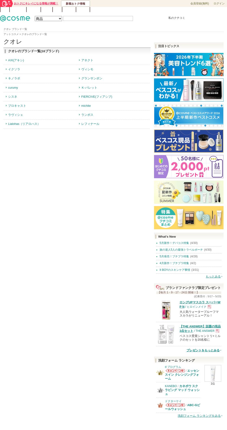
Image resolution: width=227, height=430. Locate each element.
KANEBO (171, 386)
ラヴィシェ (15, 114)
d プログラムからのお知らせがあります (175, 370)
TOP (4, 9)
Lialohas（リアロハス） (24, 124)
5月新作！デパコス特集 (174, 243)
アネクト (87, 60)
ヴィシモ (87, 69)
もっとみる (213, 276)
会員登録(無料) (199, 3)
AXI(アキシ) (16, 60)
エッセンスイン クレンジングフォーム (182, 374)
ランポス (87, 114)
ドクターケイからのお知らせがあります (175, 405)
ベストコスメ (144, 9)
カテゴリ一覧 (126, 9)
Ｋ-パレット (89, 87)
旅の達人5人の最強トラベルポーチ (181, 249)
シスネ (12, 96)
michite (86, 105)
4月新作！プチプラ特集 (174, 263)
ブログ (46, 9)
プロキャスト (17, 105)
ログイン (219, 3)
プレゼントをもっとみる (203, 350)
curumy (13, 87)
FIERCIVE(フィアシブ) (96, 96)
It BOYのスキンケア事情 (175, 270)
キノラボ (14, 78)
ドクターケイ (173, 401)
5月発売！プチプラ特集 (174, 256)
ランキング (18, 9)
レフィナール (90, 124)
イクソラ (14, 69)
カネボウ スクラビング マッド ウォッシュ (182, 390)
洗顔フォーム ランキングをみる (199, 415)
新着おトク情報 (75, 3)
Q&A (57, 9)
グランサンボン (91, 78)
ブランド (33, 9)
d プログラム (173, 367)
